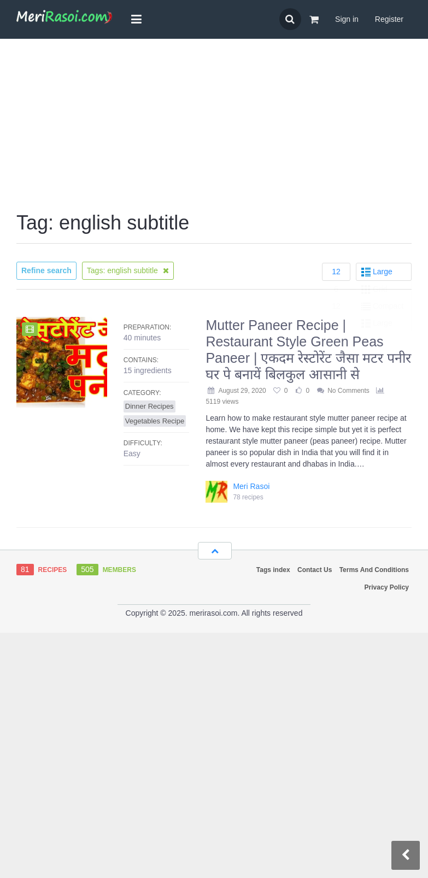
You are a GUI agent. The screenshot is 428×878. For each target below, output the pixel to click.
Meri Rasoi (251, 486)
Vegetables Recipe (154, 421)
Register (389, 19)
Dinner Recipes (149, 406)
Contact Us (314, 570)
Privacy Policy (387, 587)
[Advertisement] (214, 126)
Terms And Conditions (374, 570)
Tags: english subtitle (128, 270)
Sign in (347, 19)
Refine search (46, 270)
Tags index (273, 570)
